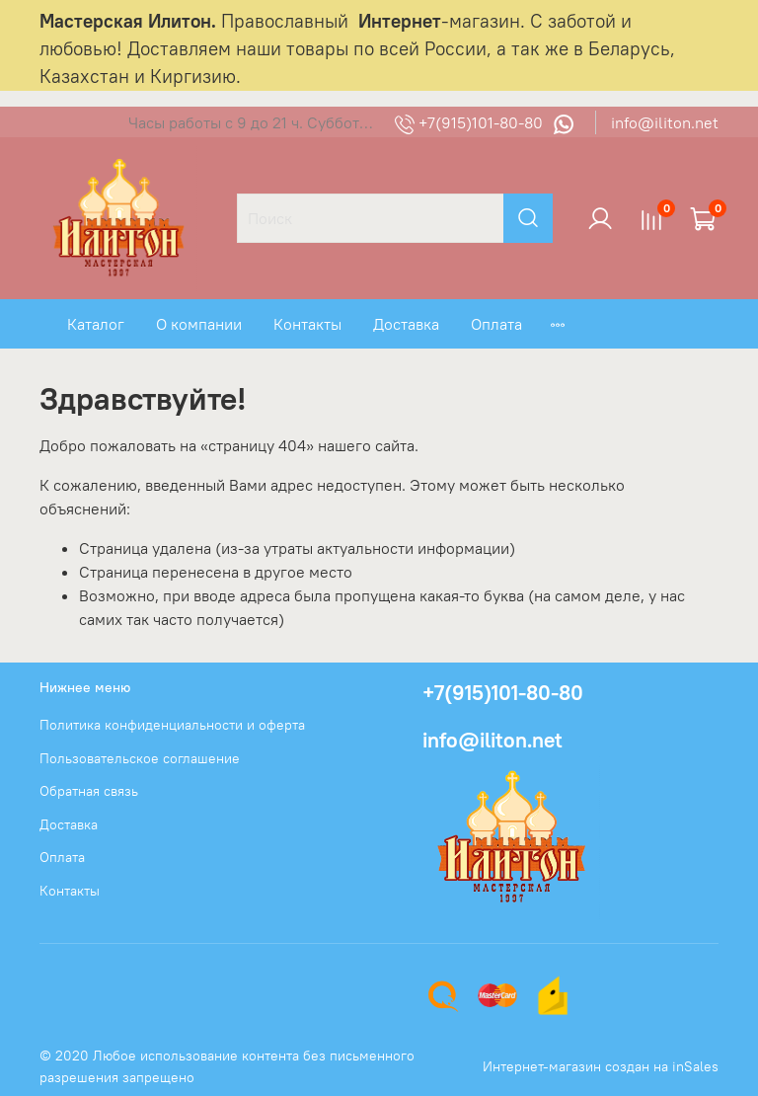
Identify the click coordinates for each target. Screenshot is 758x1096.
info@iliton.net (665, 122)
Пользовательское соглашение (139, 758)
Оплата (496, 324)
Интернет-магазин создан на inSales (601, 1066)
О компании (199, 324)
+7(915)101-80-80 (471, 122)
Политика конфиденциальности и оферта (172, 725)
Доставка (406, 324)
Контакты (307, 324)
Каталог (95, 324)
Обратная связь (88, 791)
